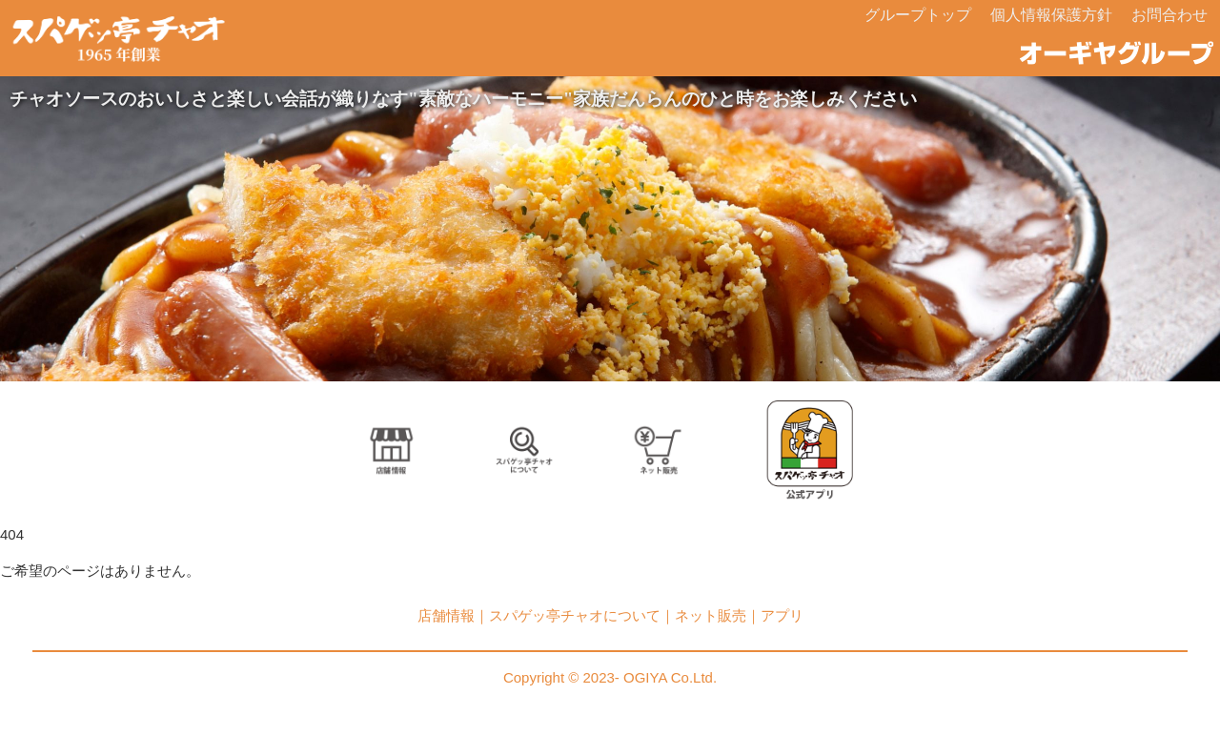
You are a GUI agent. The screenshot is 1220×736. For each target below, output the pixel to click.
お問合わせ (1169, 15)
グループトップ (917, 15)
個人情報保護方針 (1051, 15)
